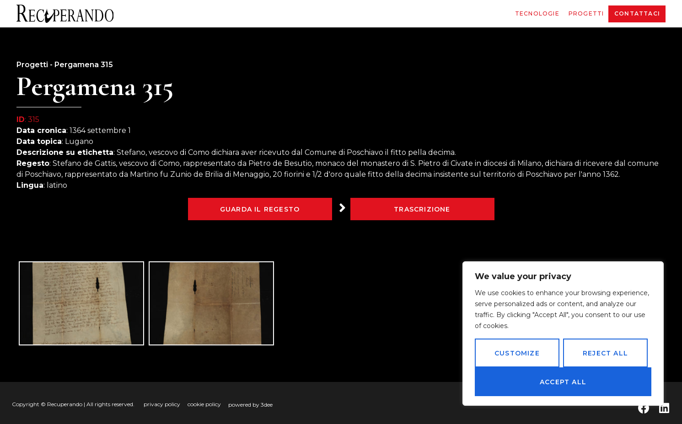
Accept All (563, 382)
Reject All (605, 353)
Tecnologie (537, 13)
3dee (267, 404)
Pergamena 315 (83, 64)
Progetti (586, 13)
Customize (517, 353)
